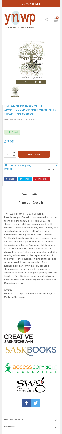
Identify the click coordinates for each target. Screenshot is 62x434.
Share (12, 178)
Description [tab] (30, 194)
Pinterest (43, 178)
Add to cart (34, 154)
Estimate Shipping (31, 166)
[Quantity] (8, 154)
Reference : (11, 119)
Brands (8, 168)
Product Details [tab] (31, 203)
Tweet (26, 178)
